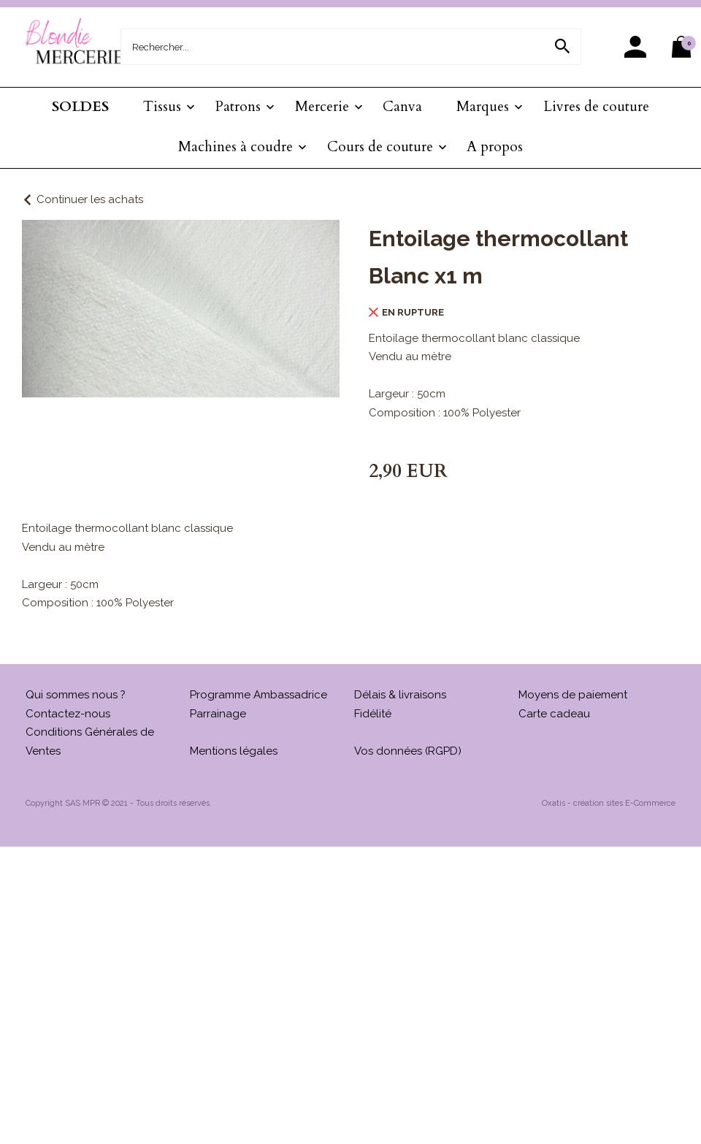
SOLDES (80, 106)
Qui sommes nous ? (76, 694)
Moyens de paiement (572, 694)
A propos (495, 146)
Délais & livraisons (400, 694)
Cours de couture (380, 146)
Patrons (238, 106)
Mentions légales (233, 751)
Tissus (162, 106)
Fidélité (372, 713)
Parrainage (218, 713)
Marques (482, 106)
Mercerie (322, 106)
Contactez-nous (68, 713)
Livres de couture (596, 106)
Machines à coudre (235, 146)
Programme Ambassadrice (258, 694)
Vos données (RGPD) (407, 751)
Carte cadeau (554, 713)
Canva (402, 106)
